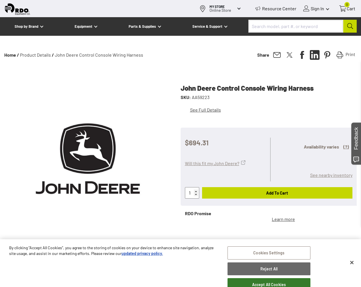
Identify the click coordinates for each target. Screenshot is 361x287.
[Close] (352, 264)
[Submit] (350, 26)
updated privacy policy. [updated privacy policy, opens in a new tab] (142, 254)
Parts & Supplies (142, 26)
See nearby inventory (331, 175)
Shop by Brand (26, 26)
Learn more (283, 219)
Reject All (269, 270)
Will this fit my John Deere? (212, 163)
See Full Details (205, 109)
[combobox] (302, 26)
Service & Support (207, 26)
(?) (346, 146)
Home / (11, 55)
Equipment (83, 26)
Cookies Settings (268, 254)
